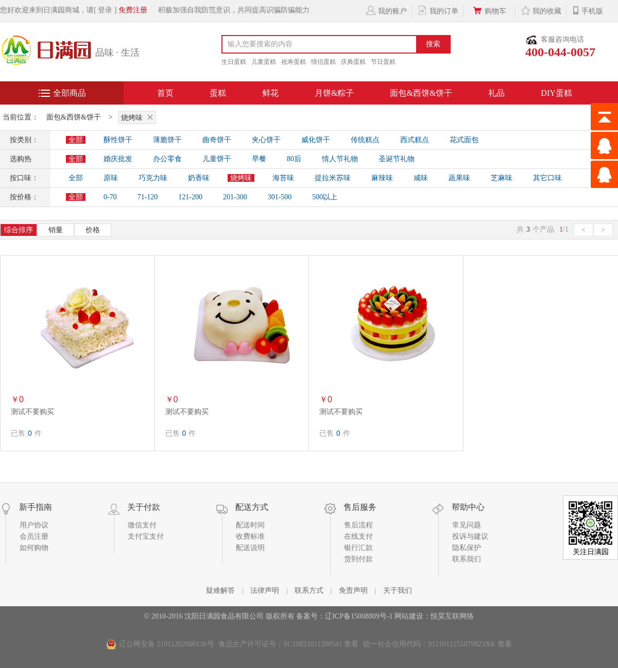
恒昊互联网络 (452, 616)
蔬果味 (459, 178)
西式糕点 (414, 140)
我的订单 (437, 10)
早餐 (259, 159)
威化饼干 (315, 140)
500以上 (324, 197)
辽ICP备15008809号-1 (358, 616)
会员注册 (34, 536)
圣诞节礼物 (397, 159)
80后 (294, 159)
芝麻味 (501, 178)
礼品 (496, 93)
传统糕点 (365, 140)
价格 (92, 230)
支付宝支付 (146, 536)
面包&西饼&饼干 (421, 93)
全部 (75, 140)
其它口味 (547, 178)
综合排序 (18, 230)
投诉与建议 (470, 536)
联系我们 (466, 559)
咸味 (421, 178)
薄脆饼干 (167, 140)
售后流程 (358, 525)
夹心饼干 (266, 140)
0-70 (110, 197)
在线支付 (358, 536)
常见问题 (466, 525)
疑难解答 (220, 590)
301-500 (280, 197)
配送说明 (250, 548)
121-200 (190, 197)
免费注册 (132, 10)
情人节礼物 (340, 159)
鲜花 (270, 93)
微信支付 (142, 525)
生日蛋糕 (233, 61)
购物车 (489, 10)
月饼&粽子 (334, 93)
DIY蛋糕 (556, 93)
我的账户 (386, 10)
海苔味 (283, 178)
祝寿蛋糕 (293, 61)
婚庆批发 (118, 159)
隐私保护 (466, 548)
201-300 (235, 197)
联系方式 (309, 590)
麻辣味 (382, 178)
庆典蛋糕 (353, 61)
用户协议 (34, 525)
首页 (165, 93)
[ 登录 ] (105, 10)
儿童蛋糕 (263, 61)
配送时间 (250, 525)
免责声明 (353, 590)
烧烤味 (138, 117)
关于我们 (397, 590)
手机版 (587, 10)
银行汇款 (358, 548)
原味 (111, 178)
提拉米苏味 (333, 178)
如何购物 (34, 548)
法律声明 (264, 590)
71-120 (148, 197)
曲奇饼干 (216, 140)
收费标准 (250, 536)
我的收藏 (540, 10)
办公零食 (167, 159)
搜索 (433, 44)
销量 (55, 230)
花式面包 (464, 140)
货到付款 (358, 559)
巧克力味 (153, 178)
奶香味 (199, 178)
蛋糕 (218, 93)
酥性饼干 (118, 140)
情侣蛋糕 (323, 61)
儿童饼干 (216, 159)
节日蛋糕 (383, 61)
